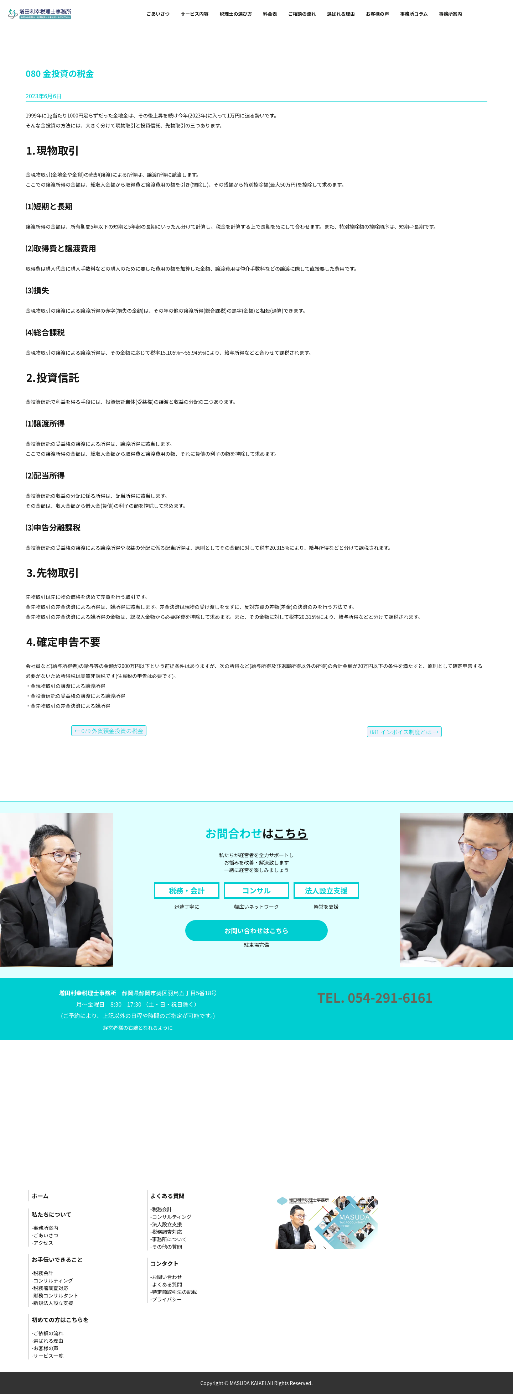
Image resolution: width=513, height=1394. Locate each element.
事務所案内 (450, 13)
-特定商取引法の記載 (173, 1291)
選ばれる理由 (341, 13)
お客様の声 (377, 13)
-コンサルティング (52, 1280)
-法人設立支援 (166, 1224)
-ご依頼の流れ (47, 1333)
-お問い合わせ (166, 1276)
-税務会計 (42, 1272)
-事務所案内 (45, 1227)
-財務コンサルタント (55, 1295)
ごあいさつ (158, 13)
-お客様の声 (45, 1348)
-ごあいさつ (45, 1235)
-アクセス (42, 1242)
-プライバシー (166, 1299)
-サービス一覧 (47, 1355)
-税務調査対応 (166, 1231)
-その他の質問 (166, 1246)
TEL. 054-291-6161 (375, 997)
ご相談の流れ (302, 13)
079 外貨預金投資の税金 (108, 730)
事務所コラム (414, 13)
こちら (291, 833)
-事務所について (168, 1239)
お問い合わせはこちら (256, 930)
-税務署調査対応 (50, 1287)
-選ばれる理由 (47, 1340)
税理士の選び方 (235, 13)
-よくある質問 (166, 1284)
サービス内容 (194, 13)
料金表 (270, 13)
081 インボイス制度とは (404, 731)
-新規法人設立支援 (52, 1302)
